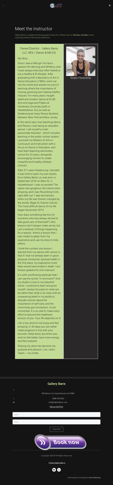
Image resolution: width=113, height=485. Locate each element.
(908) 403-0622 (58, 398)
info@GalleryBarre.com (58, 402)
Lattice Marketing (94, 477)
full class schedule (80, 35)
